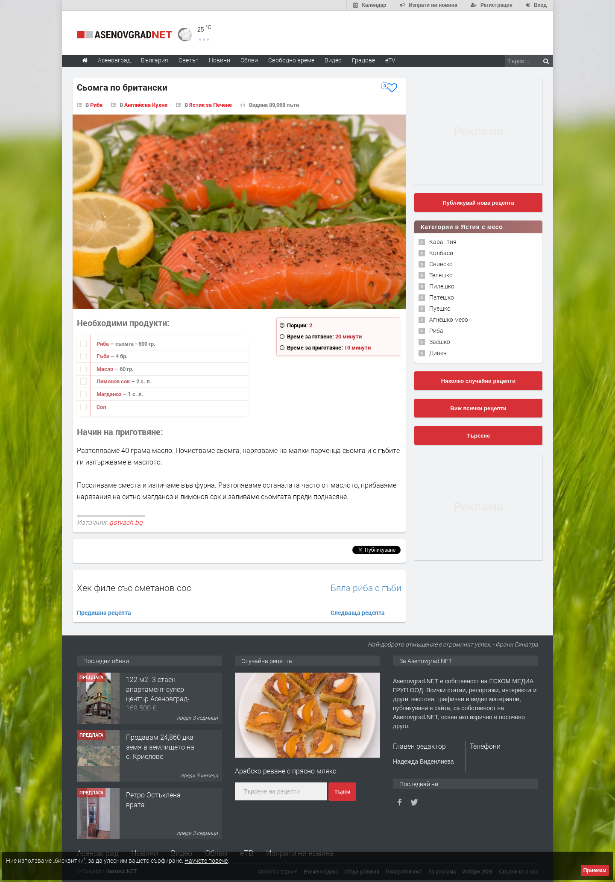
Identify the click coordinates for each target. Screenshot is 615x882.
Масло (105, 369)
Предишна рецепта (104, 613)
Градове (363, 60)
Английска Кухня (145, 105)
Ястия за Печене (210, 105)
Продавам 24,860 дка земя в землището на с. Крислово (160, 746)
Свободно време (291, 60)
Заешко (439, 342)
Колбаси (441, 253)
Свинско (441, 264)
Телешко (441, 275)
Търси (342, 792)
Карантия (443, 242)
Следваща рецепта (358, 613)
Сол (101, 407)
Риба (96, 105)
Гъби (104, 356)
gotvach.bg (126, 522)
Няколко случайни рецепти (478, 381)
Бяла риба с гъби (366, 587)
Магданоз (110, 394)
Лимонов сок (114, 381)
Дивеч (437, 353)
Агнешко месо (448, 319)
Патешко (441, 297)
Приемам (594, 870)
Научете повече (206, 860)
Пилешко (441, 286)
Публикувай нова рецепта (478, 203)
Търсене (478, 435)
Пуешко (440, 308)
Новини (219, 60)
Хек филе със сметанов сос (134, 588)
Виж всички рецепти (478, 408)
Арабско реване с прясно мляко (286, 770)
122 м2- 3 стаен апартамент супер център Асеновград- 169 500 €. (158, 693)
